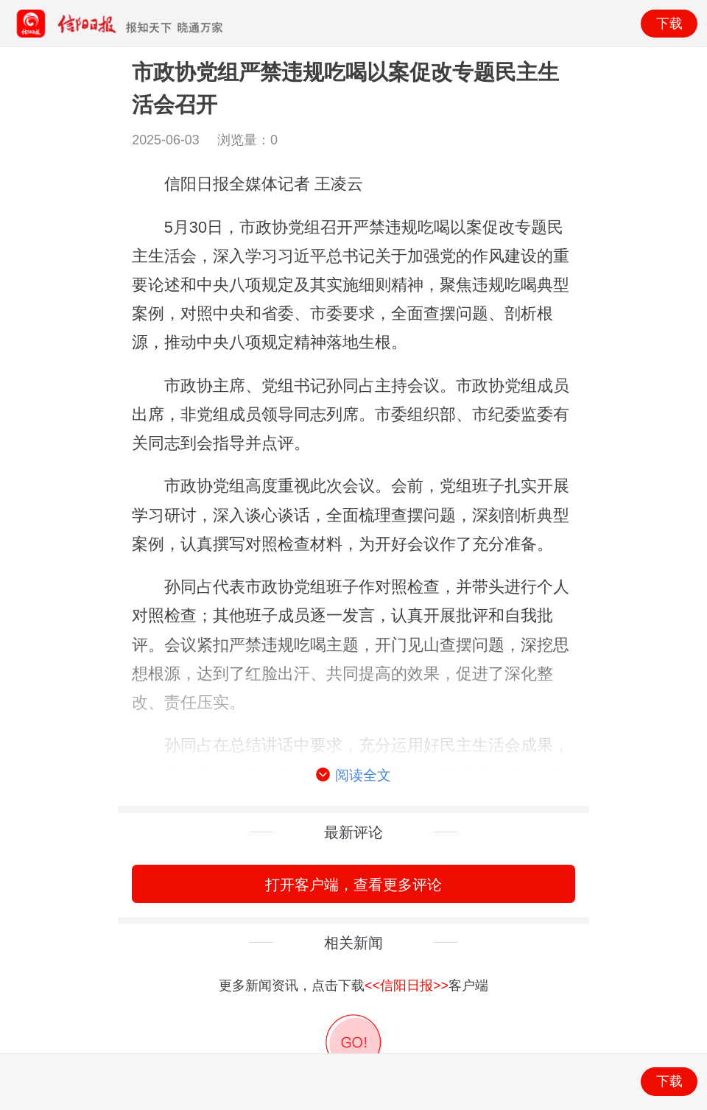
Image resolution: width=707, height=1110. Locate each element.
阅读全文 (353, 775)
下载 (669, 23)
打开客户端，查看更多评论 (353, 884)
